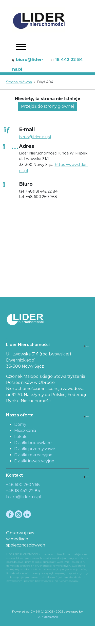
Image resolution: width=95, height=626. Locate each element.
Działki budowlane (33, 442)
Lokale (21, 436)
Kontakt (14, 475)
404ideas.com (47, 617)
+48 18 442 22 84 (23, 490)
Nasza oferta (19, 415)
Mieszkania (25, 430)
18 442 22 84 (69, 59)
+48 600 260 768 (23, 484)
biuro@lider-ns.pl (23, 496)
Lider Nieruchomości (28, 344)
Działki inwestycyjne (34, 461)
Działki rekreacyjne (33, 454)
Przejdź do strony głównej (47, 106)
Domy (20, 424)
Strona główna (19, 82)
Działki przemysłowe (34, 448)
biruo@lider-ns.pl (35, 137)
